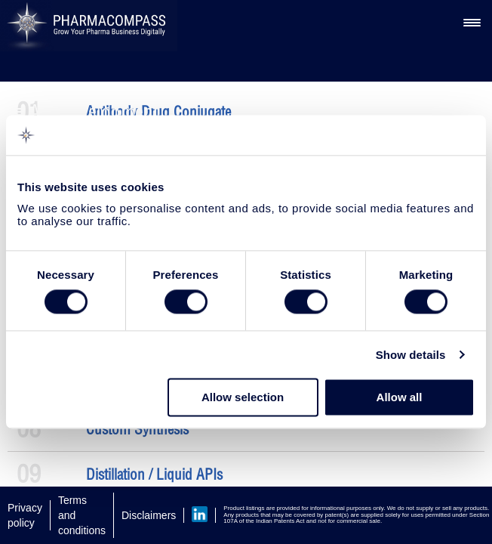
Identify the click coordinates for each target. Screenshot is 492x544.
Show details (411, 354)
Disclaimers (148, 515)
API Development (93, 111)
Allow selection (242, 397)
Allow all (400, 397)
